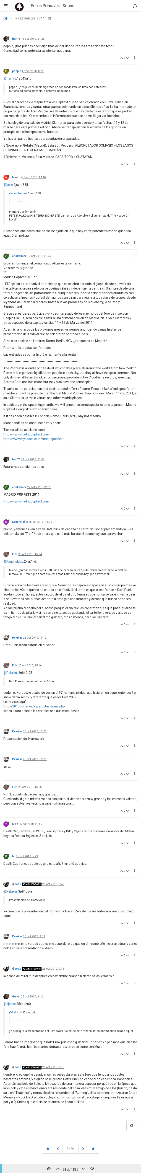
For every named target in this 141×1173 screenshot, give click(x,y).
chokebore (19, 256)
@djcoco (9, 1004)
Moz (15, 824)
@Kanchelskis (18, 193)
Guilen (16, 996)
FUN (15, 554)
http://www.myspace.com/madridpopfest (33, 439)
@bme (8, 184)
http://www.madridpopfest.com (26, 434)
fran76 (16, 38)
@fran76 (9, 78)
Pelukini (17, 637)
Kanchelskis (20, 521)
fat (13, 856)
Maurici (17, 177)
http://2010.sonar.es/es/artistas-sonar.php (34, 706)
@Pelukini (10, 673)
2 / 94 (70, 1149)
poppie (16, 71)
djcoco (16, 884)
